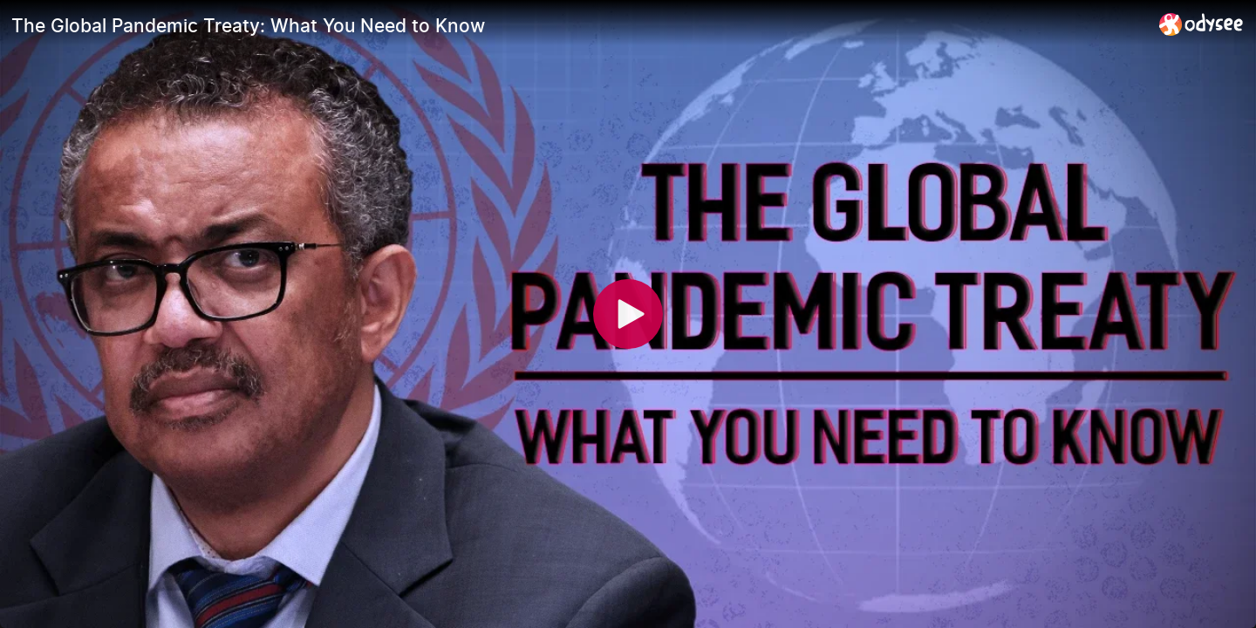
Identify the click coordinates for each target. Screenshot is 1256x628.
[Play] (628, 314)
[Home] (1201, 24)
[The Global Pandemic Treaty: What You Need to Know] (578, 25)
